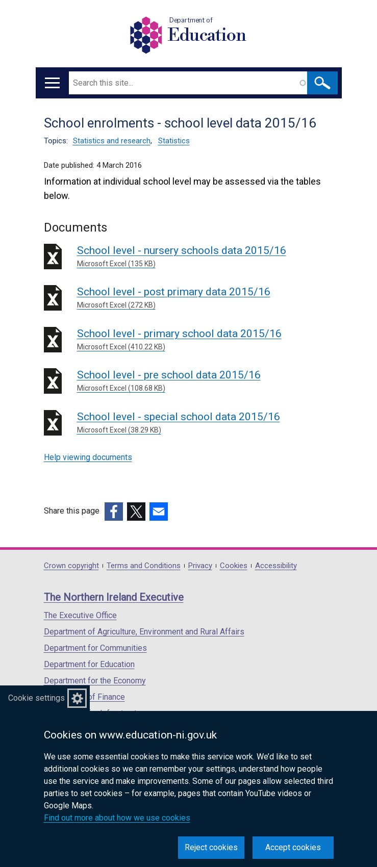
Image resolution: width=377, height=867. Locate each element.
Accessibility (276, 566)
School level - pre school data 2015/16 (205, 381)
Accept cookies (293, 847)
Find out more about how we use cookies (117, 818)
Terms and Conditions (144, 566)
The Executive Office (80, 615)
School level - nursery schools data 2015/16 (205, 256)
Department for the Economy (95, 680)
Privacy (200, 566)
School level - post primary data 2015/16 (205, 298)
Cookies (233, 566)
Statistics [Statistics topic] (174, 140)
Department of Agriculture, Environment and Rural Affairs (144, 631)
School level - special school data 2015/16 (205, 423)
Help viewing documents (88, 457)
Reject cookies (211, 847)
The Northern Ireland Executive (114, 597)
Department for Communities (95, 648)
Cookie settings (36, 698)
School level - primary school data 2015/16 (205, 339)
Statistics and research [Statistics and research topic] (111, 140)
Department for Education (89, 664)
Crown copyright (71, 566)
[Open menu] (52, 82)
